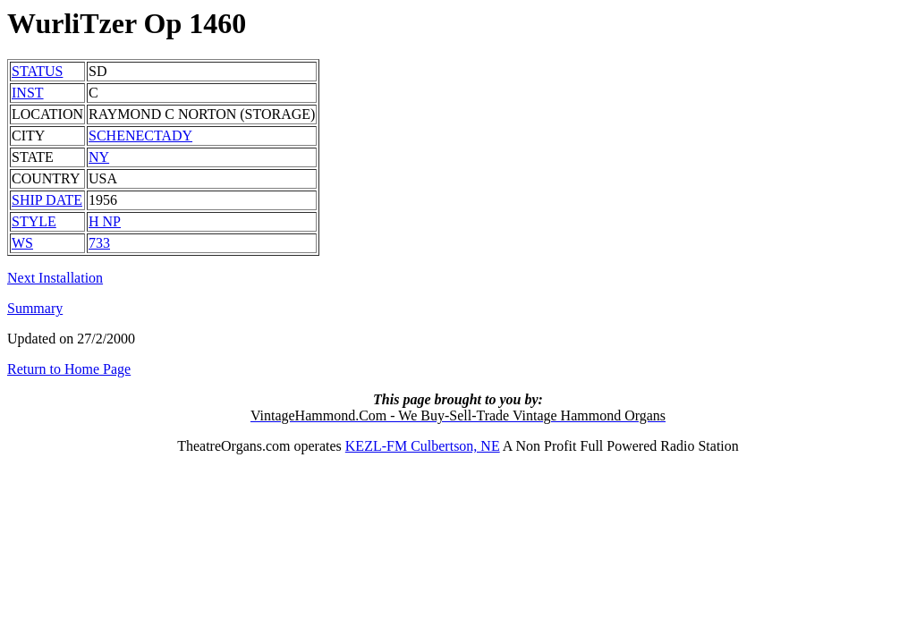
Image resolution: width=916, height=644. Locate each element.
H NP (105, 221)
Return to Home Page (69, 369)
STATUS (37, 71)
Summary (35, 308)
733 (99, 242)
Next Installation (55, 277)
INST (28, 92)
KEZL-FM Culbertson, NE (422, 445)
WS (22, 242)
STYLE (34, 221)
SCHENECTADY (140, 135)
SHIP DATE (47, 200)
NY (99, 157)
